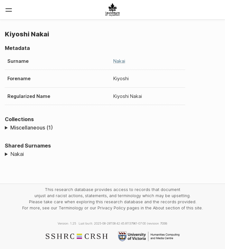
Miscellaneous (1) (31, 127)
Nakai (119, 61)
